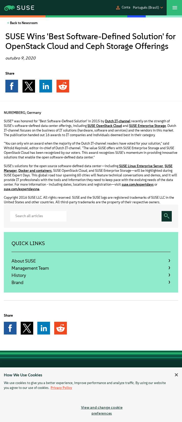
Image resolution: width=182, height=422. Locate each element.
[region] (91, 394)
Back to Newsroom (23, 23)
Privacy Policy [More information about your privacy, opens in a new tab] (61, 388)
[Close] (176, 374)
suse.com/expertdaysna (21, 189)
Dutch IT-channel (117, 121)
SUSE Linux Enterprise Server (141, 166)
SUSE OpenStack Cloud (104, 126)
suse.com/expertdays (138, 184)
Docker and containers (35, 171)
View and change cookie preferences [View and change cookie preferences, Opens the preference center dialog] (102, 410)
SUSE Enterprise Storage (147, 126)
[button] (122, 8)
